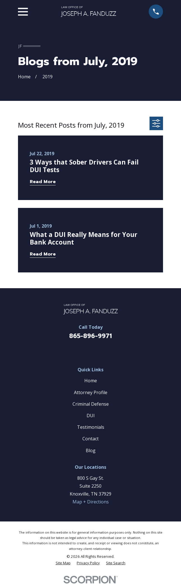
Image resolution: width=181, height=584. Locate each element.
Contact (90, 439)
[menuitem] (63, 563)
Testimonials (90, 427)
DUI (91, 415)
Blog (91, 450)
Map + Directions (91, 502)
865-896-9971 (90, 336)
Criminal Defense (91, 404)
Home (90, 381)
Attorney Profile (90, 392)
